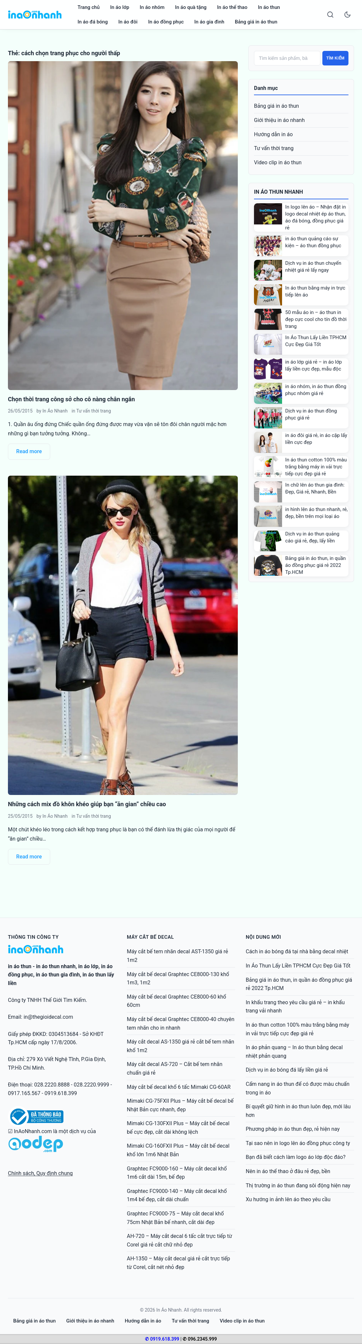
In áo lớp (119, 7)
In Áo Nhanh (54, 411)
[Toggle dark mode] (347, 14)
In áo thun (269, 7)
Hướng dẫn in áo (273, 134)
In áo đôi (127, 22)
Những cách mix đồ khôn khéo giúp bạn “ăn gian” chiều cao (87, 804)
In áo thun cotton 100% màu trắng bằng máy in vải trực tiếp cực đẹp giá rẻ (316, 467)
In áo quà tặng (190, 7)
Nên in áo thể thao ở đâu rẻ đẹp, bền (288, 1171)
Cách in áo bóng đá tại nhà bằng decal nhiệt (297, 951)
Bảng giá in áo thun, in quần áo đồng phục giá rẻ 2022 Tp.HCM (315, 565)
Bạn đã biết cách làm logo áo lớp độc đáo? (295, 1157)
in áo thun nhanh (55, 966)
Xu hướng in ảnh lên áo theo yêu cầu (288, 1199)
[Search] (330, 14)
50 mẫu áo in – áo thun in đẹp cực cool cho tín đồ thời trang (316, 319)
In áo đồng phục (166, 22)
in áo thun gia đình (58, 974)
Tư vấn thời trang (93, 411)
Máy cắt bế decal (150, 937)
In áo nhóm (152, 7)
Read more (29, 451)
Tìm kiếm (335, 58)
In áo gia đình (209, 22)
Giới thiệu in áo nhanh (279, 120)
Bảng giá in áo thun (256, 22)
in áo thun (19, 966)
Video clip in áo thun (278, 162)
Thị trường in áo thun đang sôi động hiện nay (298, 1185)
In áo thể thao (232, 7)
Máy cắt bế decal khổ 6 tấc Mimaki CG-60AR (179, 1087)
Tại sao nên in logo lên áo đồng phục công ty (298, 1143)
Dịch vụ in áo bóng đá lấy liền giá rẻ (287, 1070)
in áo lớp (88, 966)
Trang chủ (89, 7)
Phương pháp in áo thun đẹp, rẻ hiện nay (293, 1129)
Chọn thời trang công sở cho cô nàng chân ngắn (71, 399)
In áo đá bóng (93, 22)
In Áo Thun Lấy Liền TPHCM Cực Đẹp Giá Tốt (298, 966)
